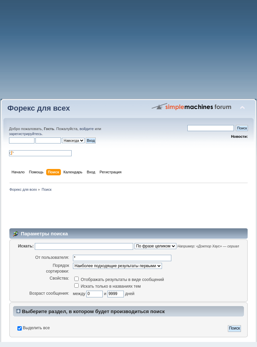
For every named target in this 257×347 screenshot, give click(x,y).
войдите (87, 129)
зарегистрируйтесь (25, 134)
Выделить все (36, 328)
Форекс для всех (38, 108)
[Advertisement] (128, 52)
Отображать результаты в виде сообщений (119, 279)
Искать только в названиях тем (107, 286)
